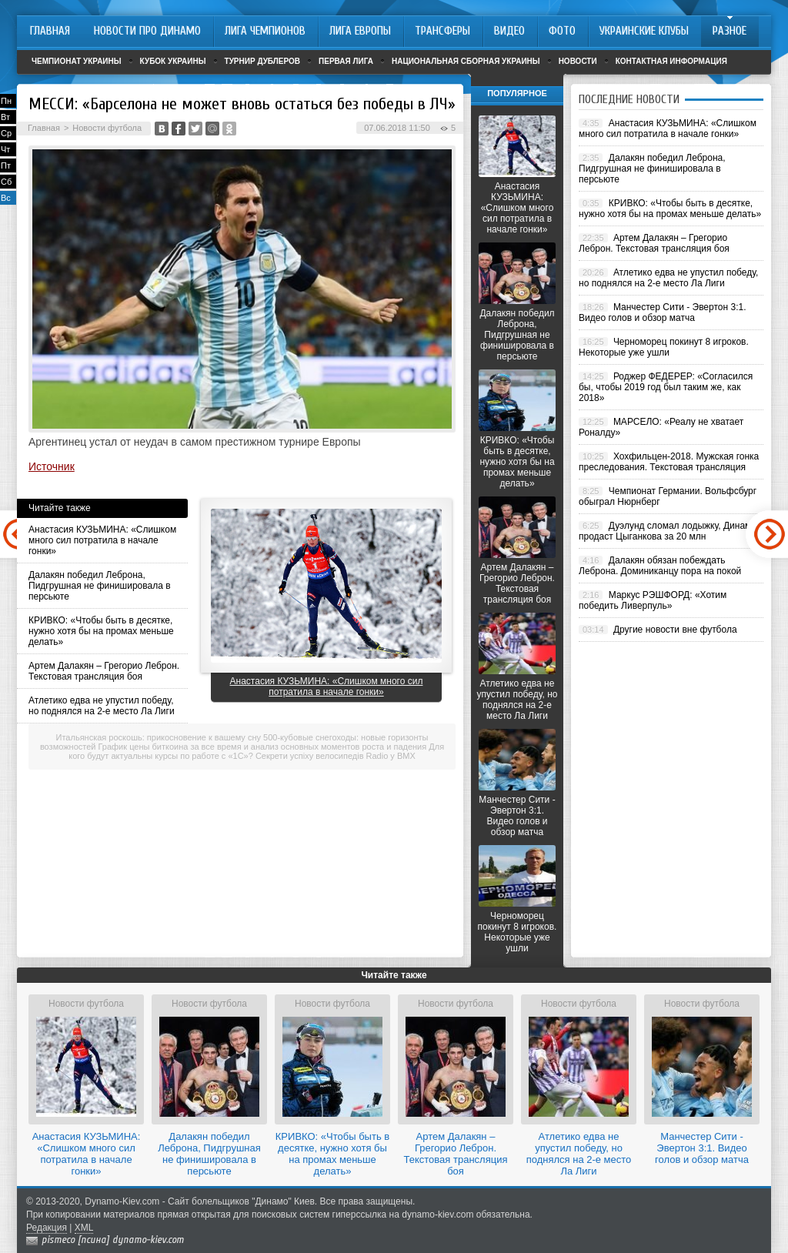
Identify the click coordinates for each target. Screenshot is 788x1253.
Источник (51, 466)
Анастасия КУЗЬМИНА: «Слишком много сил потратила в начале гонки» (102, 540)
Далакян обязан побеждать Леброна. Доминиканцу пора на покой (660, 565)
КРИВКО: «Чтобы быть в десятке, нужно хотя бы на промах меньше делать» (101, 631)
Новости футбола (107, 127)
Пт (6, 165)
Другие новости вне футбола (675, 629)
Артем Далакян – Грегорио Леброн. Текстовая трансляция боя (103, 671)
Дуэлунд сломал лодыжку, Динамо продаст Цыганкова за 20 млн (667, 531)
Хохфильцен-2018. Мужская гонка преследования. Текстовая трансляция (669, 462)
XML (84, 1227)
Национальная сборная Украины (466, 61)
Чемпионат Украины (77, 61)
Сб (6, 181)
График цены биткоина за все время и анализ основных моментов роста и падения (262, 746)
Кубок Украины (173, 61)
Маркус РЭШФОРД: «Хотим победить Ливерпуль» (652, 600)
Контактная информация (671, 61)
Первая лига (346, 61)
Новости (578, 61)
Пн (6, 100)
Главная (44, 127)
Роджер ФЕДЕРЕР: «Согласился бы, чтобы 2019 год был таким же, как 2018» (666, 387)
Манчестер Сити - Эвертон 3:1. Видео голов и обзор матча (517, 815)
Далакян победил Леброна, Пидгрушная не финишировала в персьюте (99, 586)
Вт (5, 117)
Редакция (46, 1227)
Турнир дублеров (263, 61)
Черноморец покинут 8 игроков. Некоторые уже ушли (517, 932)
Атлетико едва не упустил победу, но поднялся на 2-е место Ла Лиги (101, 706)
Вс (6, 197)
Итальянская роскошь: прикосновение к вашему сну (158, 737)
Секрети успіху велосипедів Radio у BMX (335, 755)
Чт (5, 149)
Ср (6, 133)
